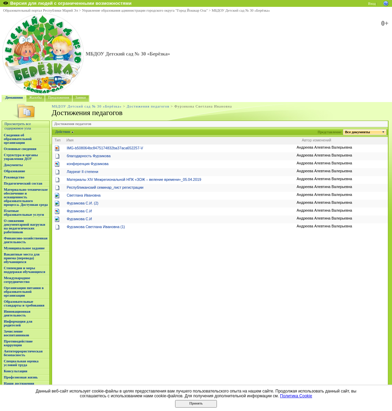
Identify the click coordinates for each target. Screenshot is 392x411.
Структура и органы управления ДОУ (21, 157)
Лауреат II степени (82, 172)
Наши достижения (19, 383)
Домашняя (14, 97)
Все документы (357, 132)
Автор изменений (316, 140)
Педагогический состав (23, 183)
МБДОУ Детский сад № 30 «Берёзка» (241, 10)
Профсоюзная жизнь (21, 377)
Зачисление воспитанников (16, 333)
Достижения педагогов (148, 106)
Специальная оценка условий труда (21, 363)
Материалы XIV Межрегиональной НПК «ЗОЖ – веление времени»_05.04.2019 (134, 179)
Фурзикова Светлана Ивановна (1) (96, 227)
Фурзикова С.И (79, 211)
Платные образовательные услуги (24, 212)
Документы (13, 165)
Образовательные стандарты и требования (24, 303)
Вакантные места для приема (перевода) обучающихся (21, 258)
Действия (62, 132)
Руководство (14, 177)
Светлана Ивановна (84, 195)
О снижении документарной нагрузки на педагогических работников (24, 226)
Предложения (58, 97)
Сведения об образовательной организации (18, 139)
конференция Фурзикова (88, 164)
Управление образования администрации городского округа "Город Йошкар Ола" (145, 10)
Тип (57, 140)
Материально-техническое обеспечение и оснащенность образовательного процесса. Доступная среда (26, 197)
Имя (70, 140)
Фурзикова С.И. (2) (82, 203)
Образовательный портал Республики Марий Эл (40, 10)
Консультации (15, 371)
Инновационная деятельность (17, 313)
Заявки (80, 97)
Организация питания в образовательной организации (24, 291)
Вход (372, 3)
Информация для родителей (18, 323)
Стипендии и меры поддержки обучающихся (24, 270)
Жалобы (35, 97)
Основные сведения (20, 149)
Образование (14, 171)
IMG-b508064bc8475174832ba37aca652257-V (105, 148)
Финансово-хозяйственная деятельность (26, 240)
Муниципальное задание (24, 248)
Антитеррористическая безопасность (23, 353)
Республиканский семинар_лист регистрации (105, 187)
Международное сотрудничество (17, 280)
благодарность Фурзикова (89, 156)
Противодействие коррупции (18, 343)
